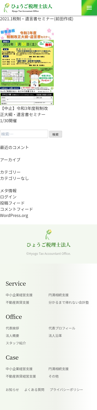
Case (12, 357)
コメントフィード (16, 209)
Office (14, 316)
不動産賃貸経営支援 (21, 376)
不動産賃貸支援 (17, 302)
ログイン (8, 197)
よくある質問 (34, 389)
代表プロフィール (62, 328)
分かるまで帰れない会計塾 (69, 302)
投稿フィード (12, 203)
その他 (54, 376)
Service (16, 283)
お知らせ (12, 389)
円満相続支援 (59, 294)
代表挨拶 (12, 328)
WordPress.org (14, 215)
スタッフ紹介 (16, 343)
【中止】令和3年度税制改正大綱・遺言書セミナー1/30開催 (24, 114)
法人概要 (12, 335)
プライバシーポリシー (66, 389)
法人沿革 (55, 335)
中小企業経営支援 (19, 294)
